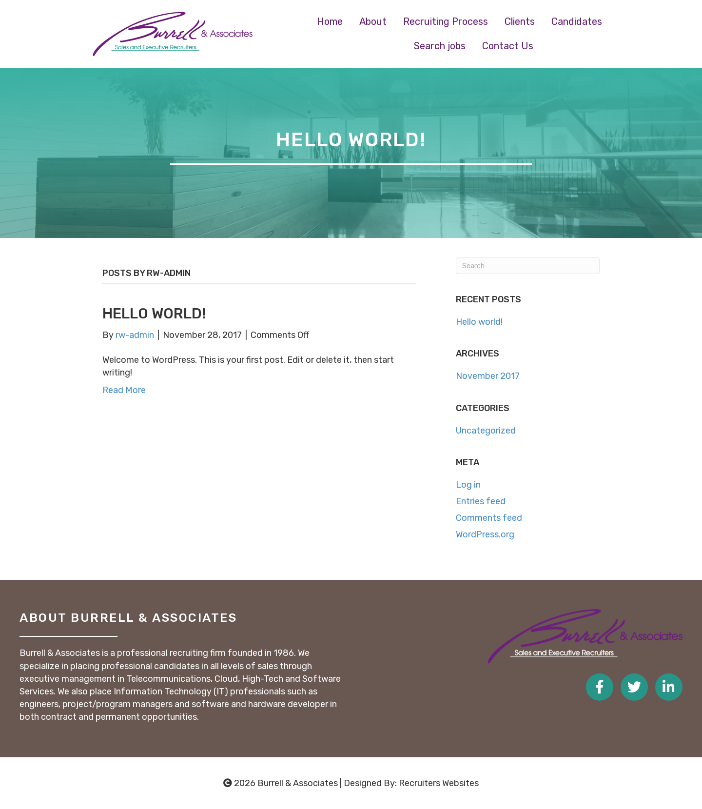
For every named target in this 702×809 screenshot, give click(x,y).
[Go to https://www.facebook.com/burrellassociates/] (599, 687)
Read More (124, 390)
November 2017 (488, 376)
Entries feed (481, 501)
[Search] (528, 265)
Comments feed (489, 518)
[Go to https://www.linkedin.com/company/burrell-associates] (668, 687)
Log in (468, 484)
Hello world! (154, 313)
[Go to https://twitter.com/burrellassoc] (634, 687)
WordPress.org (485, 534)
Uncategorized (486, 430)
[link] (330, 22)
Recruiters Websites (439, 783)
